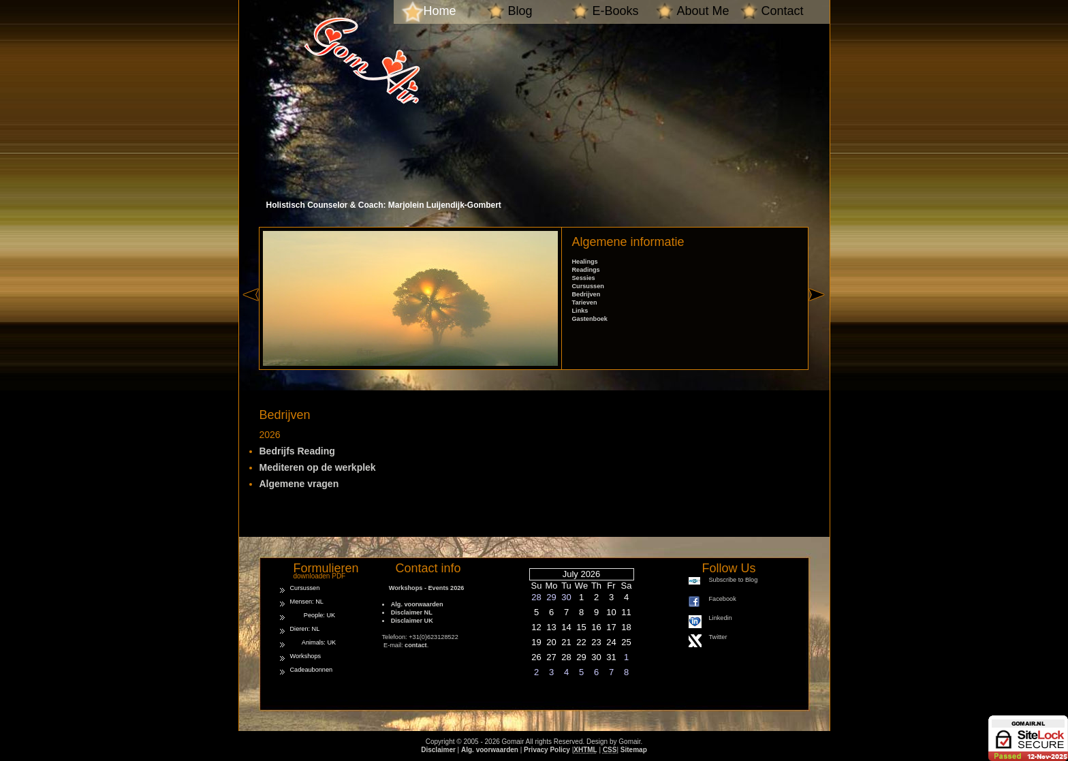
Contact (782, 11)
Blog (520, 11)
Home (440, 11)
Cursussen (588, 286)
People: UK (313, 615)
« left (250, 319)
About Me (703, 11)
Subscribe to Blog (733, 579)
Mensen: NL (307, 601)
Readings (586, 269)
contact (416, 645)
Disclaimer (438, 750)
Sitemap (634, 750)
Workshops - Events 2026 (423, 588)
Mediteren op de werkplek (318, 467)
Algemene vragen (299, 483)
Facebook (722, 598)
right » (819, 319)
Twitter (718, 637)
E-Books (616, 11)
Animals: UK (313, 642)
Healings (585, 261)
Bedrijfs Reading (297, 451)
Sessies (583, 278)
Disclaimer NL (412, 612)
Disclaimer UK (412, 620)
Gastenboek (590, 318)
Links (580, 310)
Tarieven (584, 302)
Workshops (305, 656)
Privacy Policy (547, 750)
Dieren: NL (305, 628)
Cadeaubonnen (311, 669)
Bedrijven (586, 294)
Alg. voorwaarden (417, 604)
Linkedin (720, 618)
